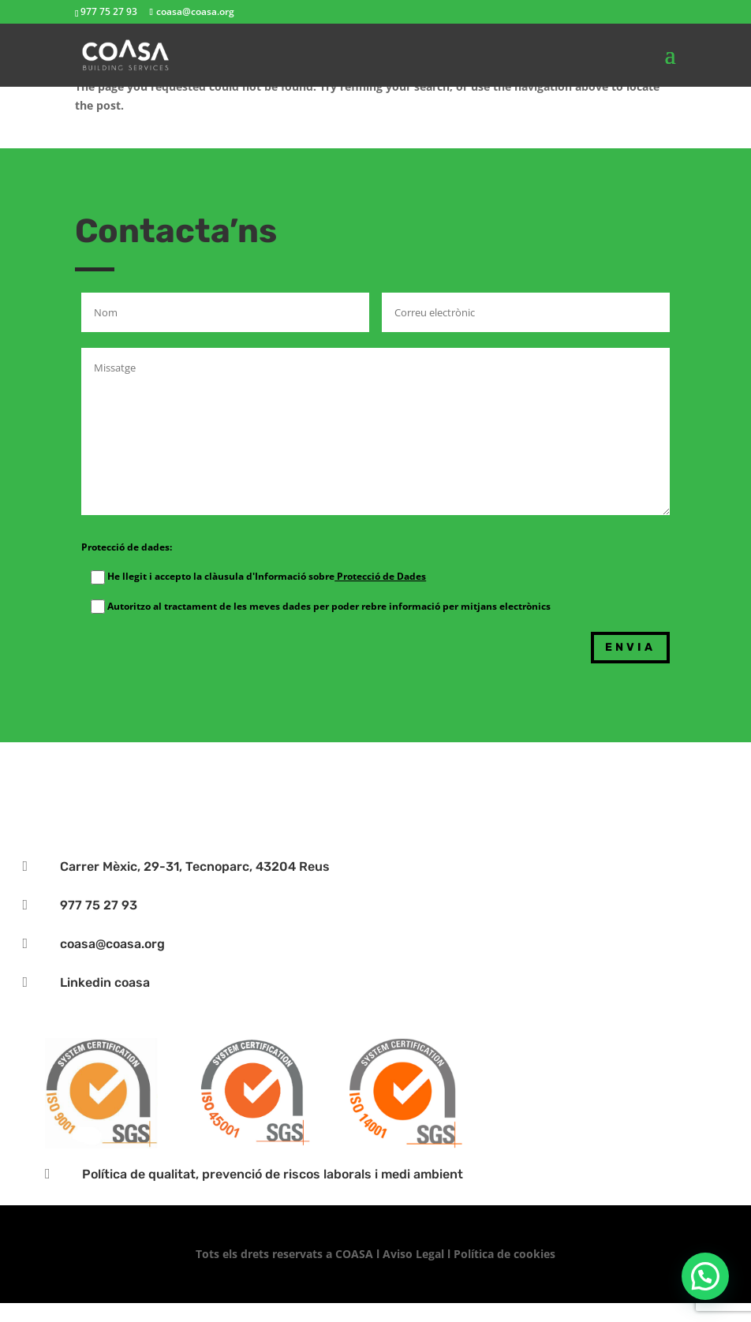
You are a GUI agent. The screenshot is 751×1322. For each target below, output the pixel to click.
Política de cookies (504, 1253)
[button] (705, 1276)
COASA (355, 1253)
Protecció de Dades (380, 576)
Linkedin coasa (105, 982)
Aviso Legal (413, 1253)
